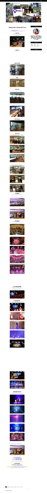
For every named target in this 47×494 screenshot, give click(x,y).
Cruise (7, 485)
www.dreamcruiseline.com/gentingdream (18, 461)
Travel (8, 485)
